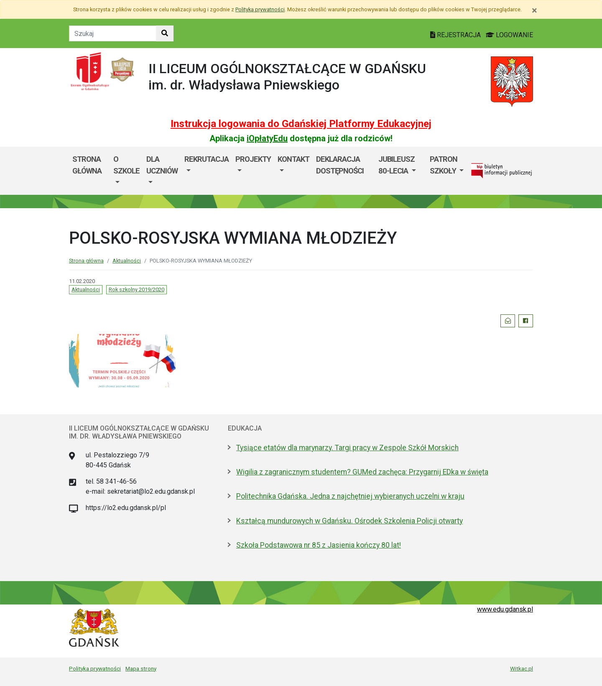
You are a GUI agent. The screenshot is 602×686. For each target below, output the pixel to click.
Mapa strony (140, 668)
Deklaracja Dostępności (340, 165)
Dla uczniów (162, 165)
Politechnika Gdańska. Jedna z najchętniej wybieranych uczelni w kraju (350, 496)
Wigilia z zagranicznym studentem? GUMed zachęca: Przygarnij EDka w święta (362, 472)
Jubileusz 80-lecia (396, 165)
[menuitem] (126, 170)
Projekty (253, 159)
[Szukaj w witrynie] (164, 33)
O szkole (126, 165)
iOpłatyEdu (267, 138)
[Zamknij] (534, 10)
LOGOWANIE (509, 35)
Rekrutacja (206, 159)
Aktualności (126, 261)
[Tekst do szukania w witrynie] (112, 33)
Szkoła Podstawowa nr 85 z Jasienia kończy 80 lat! (318, 545)
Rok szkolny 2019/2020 (136, 289)
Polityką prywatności (260, 9)
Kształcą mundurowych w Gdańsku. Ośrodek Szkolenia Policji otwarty (349, 521)
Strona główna (87, 165)
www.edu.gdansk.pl (505, 609)
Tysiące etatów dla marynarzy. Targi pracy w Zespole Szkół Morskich (347, 448)
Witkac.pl (521, 668)
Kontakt (293, 159)
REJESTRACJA (456, 35)
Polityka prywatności (95, 668)
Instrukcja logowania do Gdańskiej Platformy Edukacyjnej (301, 124)
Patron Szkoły (444, 165)
